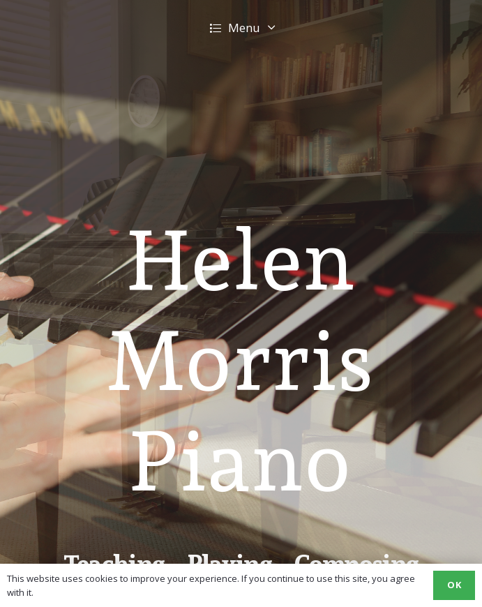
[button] (241, 28)
